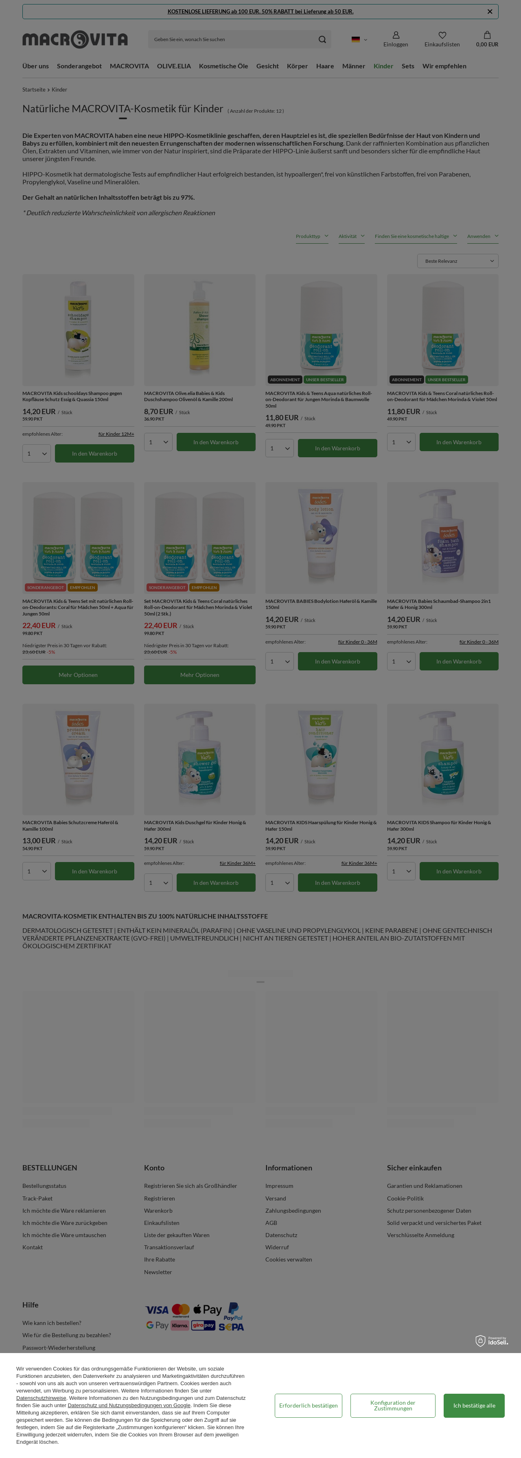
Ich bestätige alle (474, 1405)
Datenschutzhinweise (41, 1398)
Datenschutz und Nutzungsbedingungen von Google (129, 1405)
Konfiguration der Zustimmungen (393, 1405)
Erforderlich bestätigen (308, 1405)
